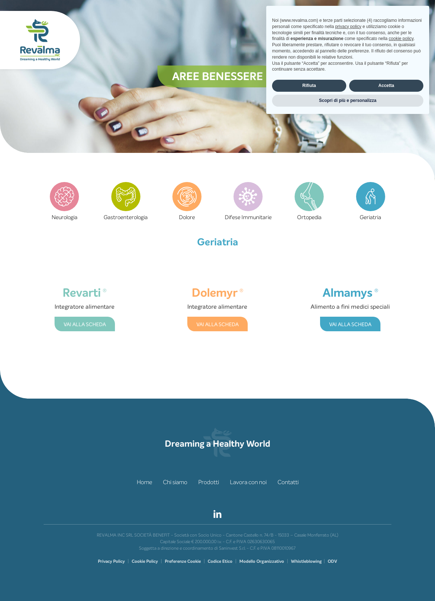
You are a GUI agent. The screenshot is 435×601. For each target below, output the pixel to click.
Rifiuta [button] (309, 566)
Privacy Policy (111, 561)
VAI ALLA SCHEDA (85, 324)
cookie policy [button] (401, 520)
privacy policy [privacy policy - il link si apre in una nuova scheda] (348, 507)
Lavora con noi (248, 482)
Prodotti (208, 482)
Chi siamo (175, 482)
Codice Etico (220, 561)
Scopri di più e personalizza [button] (347, 581)
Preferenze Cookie (183, 561)
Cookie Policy (145, 561)
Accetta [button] (386, 566)
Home (144, 482)
